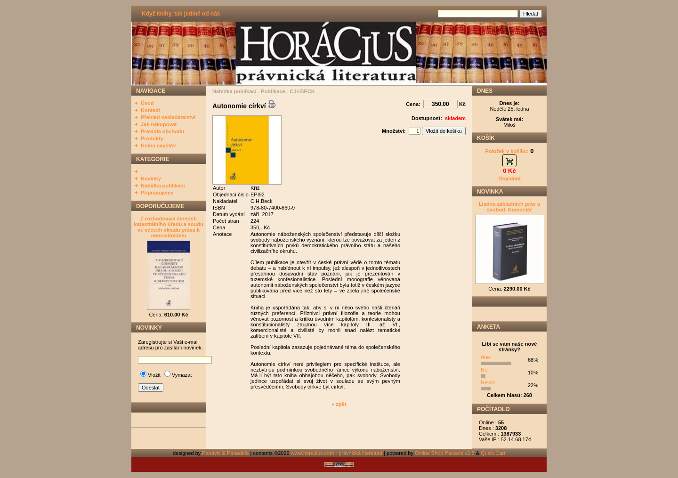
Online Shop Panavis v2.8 (445, 453)
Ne (484, 370)
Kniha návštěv (158, 145)
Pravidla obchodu (162, 131)
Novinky (151, 178)
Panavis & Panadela (226, 453)
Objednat (509, 178)
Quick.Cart (493, 453)
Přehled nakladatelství (168, 117)
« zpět (338, 404)
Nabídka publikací (163, 185)
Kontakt (150, 110)
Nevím (488, 382)
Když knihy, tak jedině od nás (181, 13)
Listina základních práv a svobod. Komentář (509, 206)
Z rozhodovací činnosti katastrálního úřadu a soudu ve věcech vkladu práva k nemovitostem (168, 227)
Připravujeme (157, 192)
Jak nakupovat (159, 124)
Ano (485, 357)
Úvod (147, 103)
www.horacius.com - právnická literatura (336, 453)
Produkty (152, 138)
